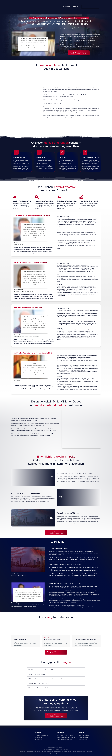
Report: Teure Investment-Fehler (65, 735)
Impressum (50, 747)
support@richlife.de (83, 739)
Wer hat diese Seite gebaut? (56, 754)
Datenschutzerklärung (59, 747)
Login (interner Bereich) (84, 735)
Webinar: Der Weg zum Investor (64, 739)
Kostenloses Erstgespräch (85, 737)
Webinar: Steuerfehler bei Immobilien (66, 737)
